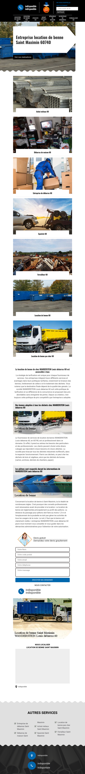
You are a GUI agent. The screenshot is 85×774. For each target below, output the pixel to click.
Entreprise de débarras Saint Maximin (23, 726)
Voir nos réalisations (23, 57)
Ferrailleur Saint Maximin (64, 733)
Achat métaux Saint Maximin (43, 727)
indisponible (30, 6)
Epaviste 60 (36, 19)
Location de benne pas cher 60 (26, 19)
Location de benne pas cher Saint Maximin (64, 725)
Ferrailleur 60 (73, 19)
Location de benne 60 (17, 19)
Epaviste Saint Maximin (43, 734)
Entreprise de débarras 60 (62, 19)
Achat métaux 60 (43, 19)
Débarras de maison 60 (52, 19)
